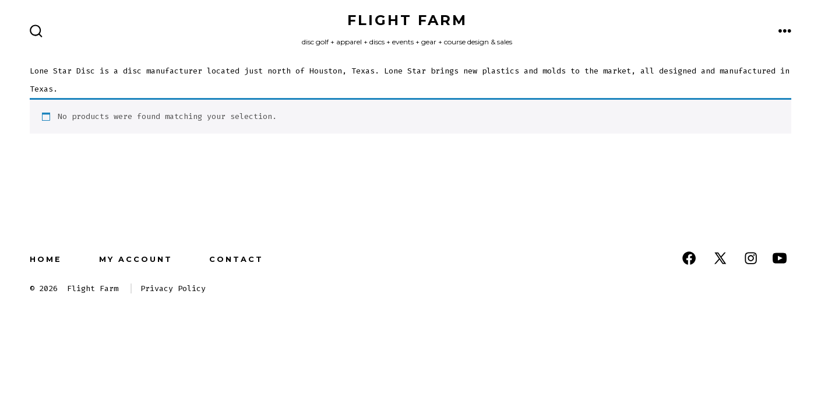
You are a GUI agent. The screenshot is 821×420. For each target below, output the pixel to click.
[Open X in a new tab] (720, 258)
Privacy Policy (173, 288)
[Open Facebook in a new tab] (689, 258)
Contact (236, 259)
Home (46, 259)
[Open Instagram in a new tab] (750, 258)
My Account (135, 259)
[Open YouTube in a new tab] (779, 258)
